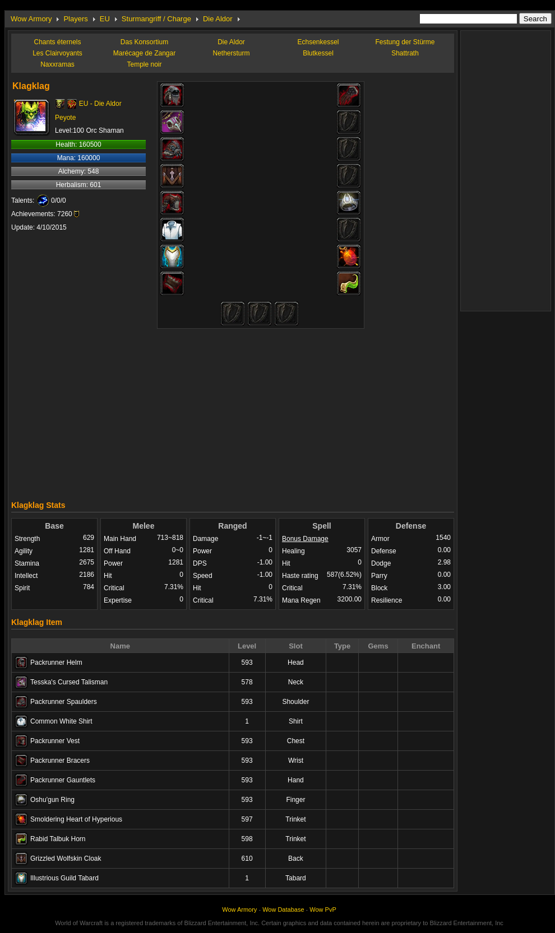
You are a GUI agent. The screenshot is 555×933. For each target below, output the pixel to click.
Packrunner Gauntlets (62, 780)
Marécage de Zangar (144, 53)
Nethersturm (230, 53)
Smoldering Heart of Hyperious (76, 819)
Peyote (65, 118)
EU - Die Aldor (100, 104)
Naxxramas (57, 64)
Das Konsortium (144, 42)
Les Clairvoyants (57, 53)
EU (105, 19)
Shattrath (405, 53)
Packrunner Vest (55, 741)
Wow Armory (31, 19)
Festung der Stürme (404, 42)
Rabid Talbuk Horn (58, 839)
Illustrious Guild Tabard (64, 878)
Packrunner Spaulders (63, 702)
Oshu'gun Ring (52, 800)
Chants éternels (57, 42)
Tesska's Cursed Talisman (69, 682)
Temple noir (144, 64)
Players (75, 19)
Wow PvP (322, 909)
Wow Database (283, 909)
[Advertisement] (233, 411)
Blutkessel (318, 53)
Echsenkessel (318, 42)
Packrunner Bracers (60, 760)
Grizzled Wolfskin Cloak (65, 858)
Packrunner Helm (56, 662)
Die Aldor (218, 19)
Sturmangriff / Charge (156, 19)
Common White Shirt (61, 721)
